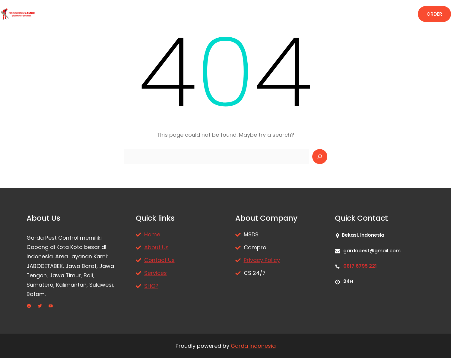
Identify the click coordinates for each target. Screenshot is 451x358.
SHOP (151, 286)
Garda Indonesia (253, 346)
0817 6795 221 (360, 266)
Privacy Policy (262, 260)
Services (155, 273)
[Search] (319, 156)
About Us (156, 247)
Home (152, 234)
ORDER (434, 14)
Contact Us (159, 260)
